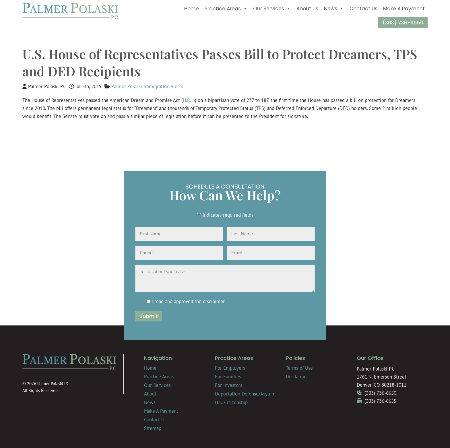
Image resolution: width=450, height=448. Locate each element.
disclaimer (213, 301)
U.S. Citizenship (231, 402)
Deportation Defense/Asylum (245, 394)
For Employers (230, 368)
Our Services (272, 8)
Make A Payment (404, 8)
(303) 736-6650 (403, 22)
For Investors (228, 385)
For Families (228, 376)
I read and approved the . (190, 301)
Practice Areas (226, 8)
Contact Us (363, 8)
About (150, 394)
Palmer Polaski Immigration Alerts (147, 86)
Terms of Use (299, 368)
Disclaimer (297, 376)
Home (191, 8)
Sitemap (152, 428)
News (334, 8)
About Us (307, 8)
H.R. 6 (189, 100)
